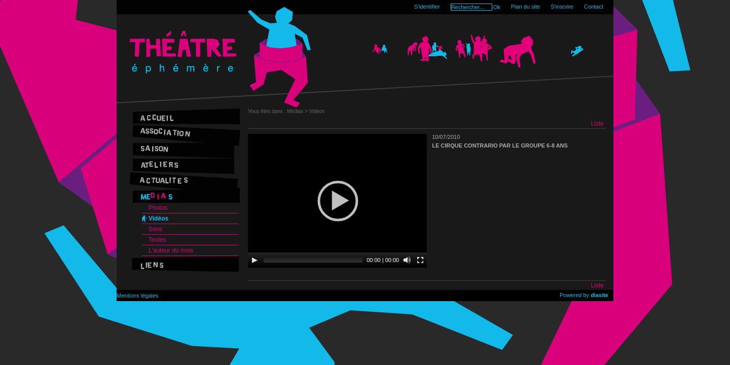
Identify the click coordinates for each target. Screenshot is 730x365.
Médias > (298, 111)
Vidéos (158, 218)
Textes (157, 239)
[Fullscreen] (420, 260)
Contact (593, 7)
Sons (155, 229)
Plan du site (525, 7)
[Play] (254, 260)
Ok (496, 7)
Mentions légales (138, 296)
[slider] (313, 260)
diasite (599, 295)
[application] (337, 201)
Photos (158, 207)
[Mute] (407, 260)
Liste (597, 123)
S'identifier (427, 7)
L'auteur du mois (171, 250)
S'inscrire (562, 7)
